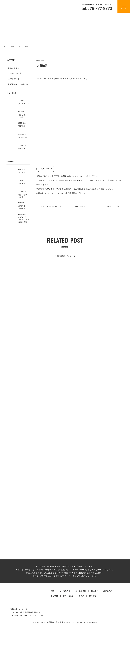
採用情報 (92, 629)
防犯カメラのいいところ (52, 206)
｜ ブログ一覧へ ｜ (80, 206)
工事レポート (14, 79)
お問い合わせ (68, 629)
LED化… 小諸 (111, 206)
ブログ (81, 629)
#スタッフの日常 (46, 169)
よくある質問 (80, 624)
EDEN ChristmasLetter (18, 84)
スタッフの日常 (15, 73)
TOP (53, 624)
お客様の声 (107, 624)
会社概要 (54, 629)
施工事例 (94, 624)
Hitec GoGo (13, 68)
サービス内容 (65, 624)
